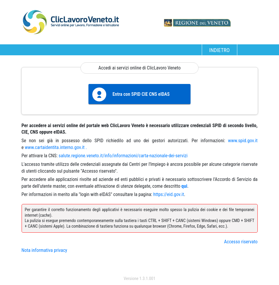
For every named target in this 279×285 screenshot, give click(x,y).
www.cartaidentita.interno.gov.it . (56, 147)
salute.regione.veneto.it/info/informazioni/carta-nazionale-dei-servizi (123, 155)
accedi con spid (139, 267)
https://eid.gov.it (168, 194)
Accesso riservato (240, 241)
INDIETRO (219, 50)
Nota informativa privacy (44, 250)
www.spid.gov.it (243, 140)
